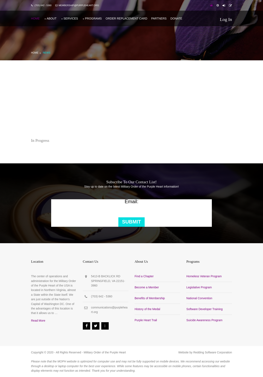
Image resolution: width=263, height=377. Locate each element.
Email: (131, 201)
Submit (131, 222)
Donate (176, 18)
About (52, 18)
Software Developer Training (204, 309)
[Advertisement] (131, 91)
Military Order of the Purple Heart (105, 352)
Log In (226, 19)
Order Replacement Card (126, 18)
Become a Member (147, 287)
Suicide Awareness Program (204, 320)
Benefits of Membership (150, 298)
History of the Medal (147, 309)
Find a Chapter (144, 276)
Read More (38, 320)
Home (35, 18)
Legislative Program (199, 287)
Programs (93, 18)
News (46, 52)
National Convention (199, 298)
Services (70, 18)
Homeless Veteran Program (204, 276)
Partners (159, 18)
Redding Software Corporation (212, 352)
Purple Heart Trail (146, 320)
